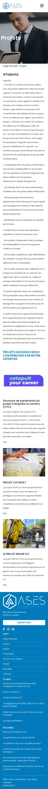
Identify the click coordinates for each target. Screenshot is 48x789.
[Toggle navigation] (42, 5)
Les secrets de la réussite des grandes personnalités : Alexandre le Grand (21, 759)
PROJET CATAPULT (11, 692)
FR (12, 785)
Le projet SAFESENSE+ (13, 720)
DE (9, 785)
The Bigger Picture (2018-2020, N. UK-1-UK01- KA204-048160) (23, 705)
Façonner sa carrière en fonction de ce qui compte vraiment (23, 767)
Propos (6, 643)
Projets (6, 663)
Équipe (6, 648)
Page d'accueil (10, 66)
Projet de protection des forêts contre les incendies (23, 713)
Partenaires (8, 653)
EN (7, 785)
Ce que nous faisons (13, 658)
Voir (5, 442)
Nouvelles (7, 668)
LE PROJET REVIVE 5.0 (12, 697)
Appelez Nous (24, 622)
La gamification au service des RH (19, 737)
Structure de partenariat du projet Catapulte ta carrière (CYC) (19, 685)
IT (14, 785)
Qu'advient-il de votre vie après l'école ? (22, 743)
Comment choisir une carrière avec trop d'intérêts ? (22, 750)
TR (4, 785)
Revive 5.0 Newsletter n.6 (15, 731)
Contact (7, 674)
